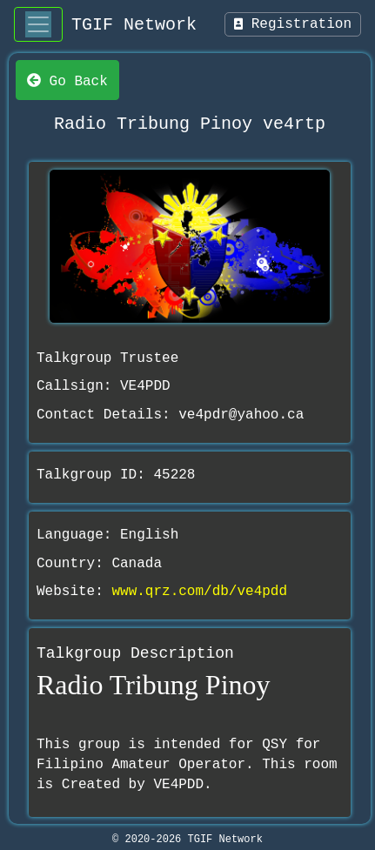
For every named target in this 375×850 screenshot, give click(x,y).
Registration (293, 24)
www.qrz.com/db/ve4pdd (199, 591)
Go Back (67, 80)
